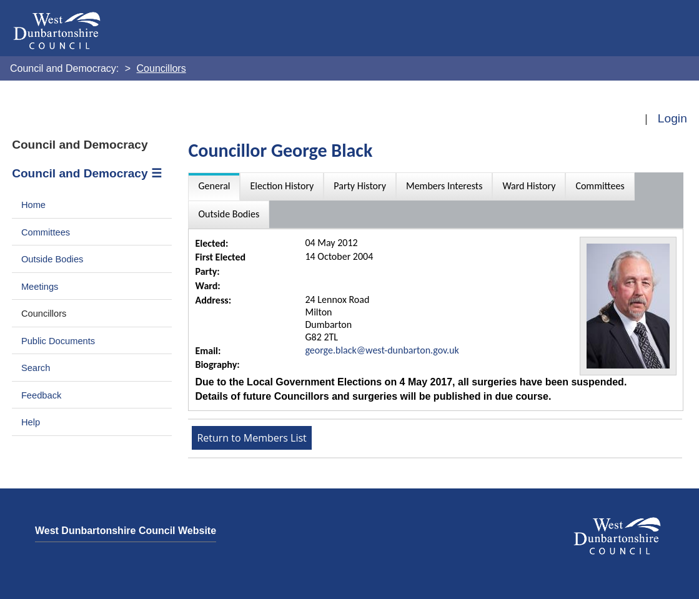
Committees (45, 232)
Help (30, 422)
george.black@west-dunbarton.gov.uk (382, 350)
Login (672, 118)
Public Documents (58, 341)
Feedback (41, 395)
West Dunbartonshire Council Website (125, 530)
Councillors (44, 314)
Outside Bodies (52, 259)
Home (33, 205)
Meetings (40, 287)
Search (36, 368)
